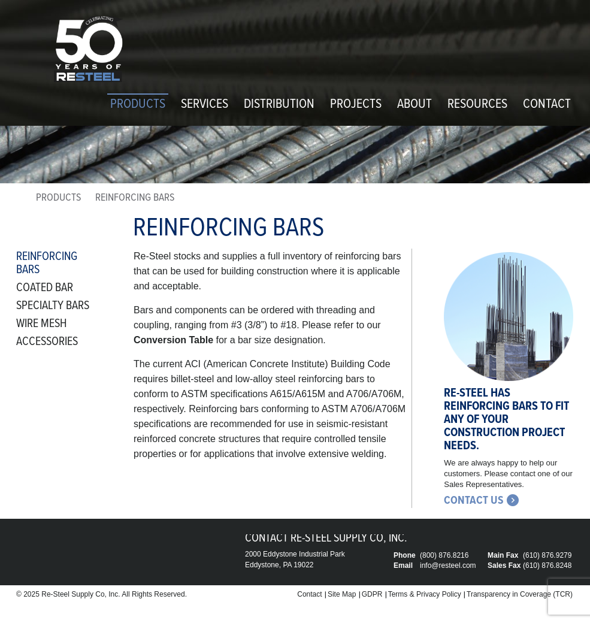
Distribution (279, 104)
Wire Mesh (41, 324)
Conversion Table (173, 340)
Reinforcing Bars (46, 263)
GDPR (372, 594)
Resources (477, 104)
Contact (547, 104)
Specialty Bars (52, 306)
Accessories (47, 342)
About (414, 104)
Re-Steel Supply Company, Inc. (88, 49)
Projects (356, 104)
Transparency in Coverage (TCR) (520, 594)
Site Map (342, 594)
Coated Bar (44, 288)
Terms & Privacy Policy (424, 594)
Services (204, 104)
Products (137, 104)
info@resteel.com (448, 565)
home (20, 200)
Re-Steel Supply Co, (74, 594)
